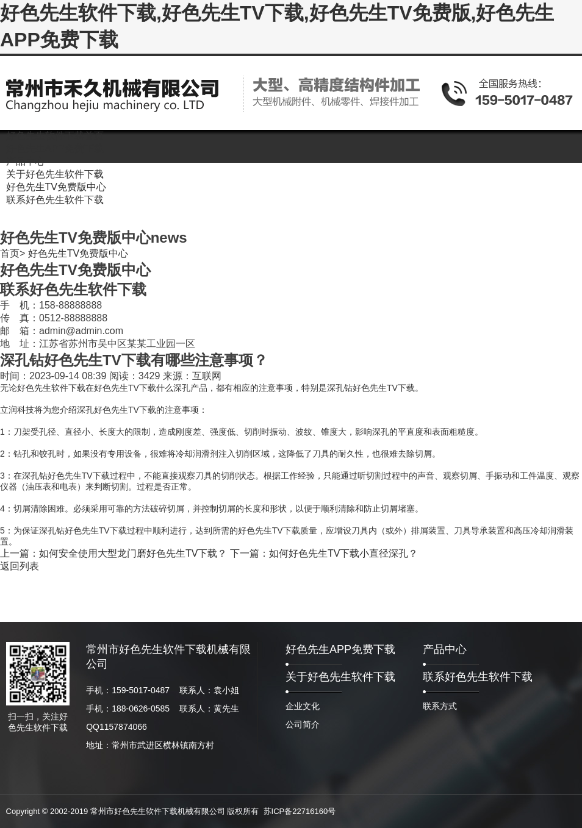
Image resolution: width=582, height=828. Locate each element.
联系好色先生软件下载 (478, 677)
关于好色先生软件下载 (340, 677)
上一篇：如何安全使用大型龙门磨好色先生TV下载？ (113, 553)
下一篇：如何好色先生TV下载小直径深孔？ (324, 553)
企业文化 (303, 706)
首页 (10, 253)
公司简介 (303, 724)
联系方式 (440, 706)
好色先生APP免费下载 (340, 649)
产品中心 (445, 649)
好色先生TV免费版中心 (78, 253)
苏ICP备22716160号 (300, 811)
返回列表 (19, 566)
